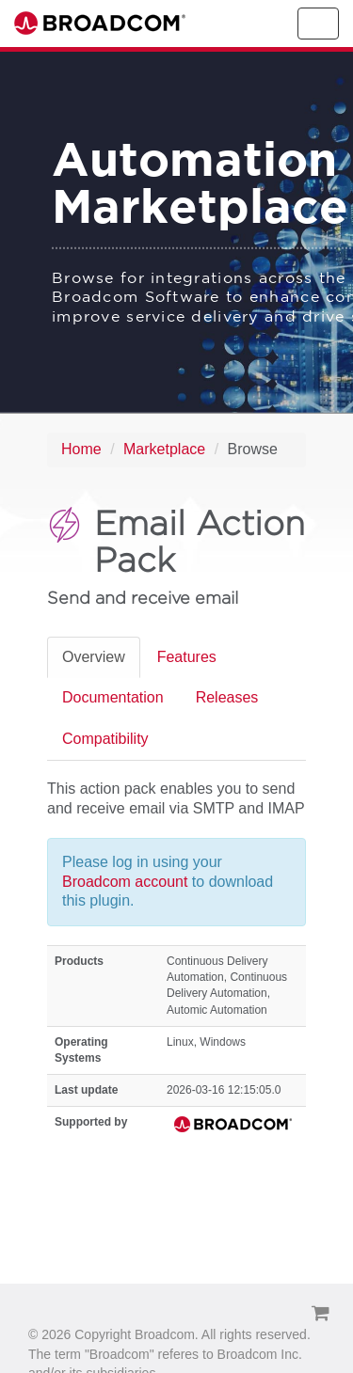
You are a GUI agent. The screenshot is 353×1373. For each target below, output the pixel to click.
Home (81, 449)
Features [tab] (187, 657)
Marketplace (164, 449)
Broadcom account (127, 882)
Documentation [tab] (113, 697)
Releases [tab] (227, 697)
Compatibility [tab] (105, 739)
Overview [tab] (93, 657)
